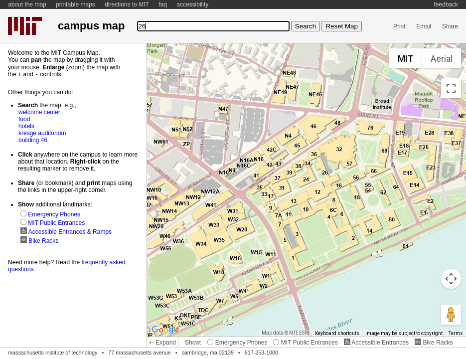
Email (423, 26)
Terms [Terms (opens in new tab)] (456, 333)
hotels (26, 125)
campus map (91, 25)
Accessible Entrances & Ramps (66, 231)
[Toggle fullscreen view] (451, 88)
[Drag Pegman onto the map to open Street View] (451, 315)
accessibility (192, 4)
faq (162, 4)
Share (450, 26)
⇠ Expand (162, 342)
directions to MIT (127, 4)
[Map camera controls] (451, 279)
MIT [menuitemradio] (406, 58)
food (24, 118)
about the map (27, 4)
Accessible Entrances (376, 342)
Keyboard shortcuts (337, 333)
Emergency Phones (237, 342)
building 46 (32, 139)
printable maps (75, 4)
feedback (446, 4)
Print (399, 26)
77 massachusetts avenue (139, 353)
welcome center (39, 111)
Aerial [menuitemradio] (442, 58)
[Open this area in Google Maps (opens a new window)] (165, 330)
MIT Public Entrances (305, 342)
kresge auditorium (42, 132)
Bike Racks (434, 342)
